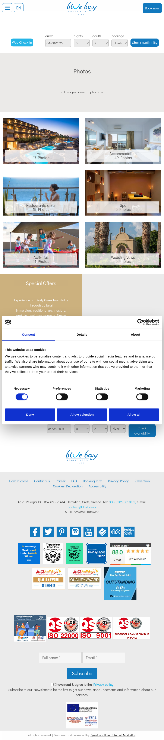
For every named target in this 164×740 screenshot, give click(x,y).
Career (60, 481)
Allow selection (82, 414)
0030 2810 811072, (122, 502)
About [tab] (135, 334)
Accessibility (97, 486)
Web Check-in (22, 42)
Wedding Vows (123, 257)
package (117, 36)
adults (96, 36)
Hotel (41, 153)
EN (18, 7)
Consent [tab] (28, 334)
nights (78, 36)
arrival (49, 36)
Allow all (134, 414)
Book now (152, 8)
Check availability (144, 42)
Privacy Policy (118, 481)
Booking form (92, 481)
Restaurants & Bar (41, 205)
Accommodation (123, 153)
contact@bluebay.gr (82, 507)
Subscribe (82, 673)
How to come (18, 481)
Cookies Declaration (68, 486)
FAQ (74, 481)
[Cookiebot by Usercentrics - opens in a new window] (140, 322)
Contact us (42, 481)
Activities (41, 257)
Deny (30, 414)
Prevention (142, 481)
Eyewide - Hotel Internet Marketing (113, 735)
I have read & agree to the (83, 684)
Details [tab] (82, 334)
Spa (123, 205)
